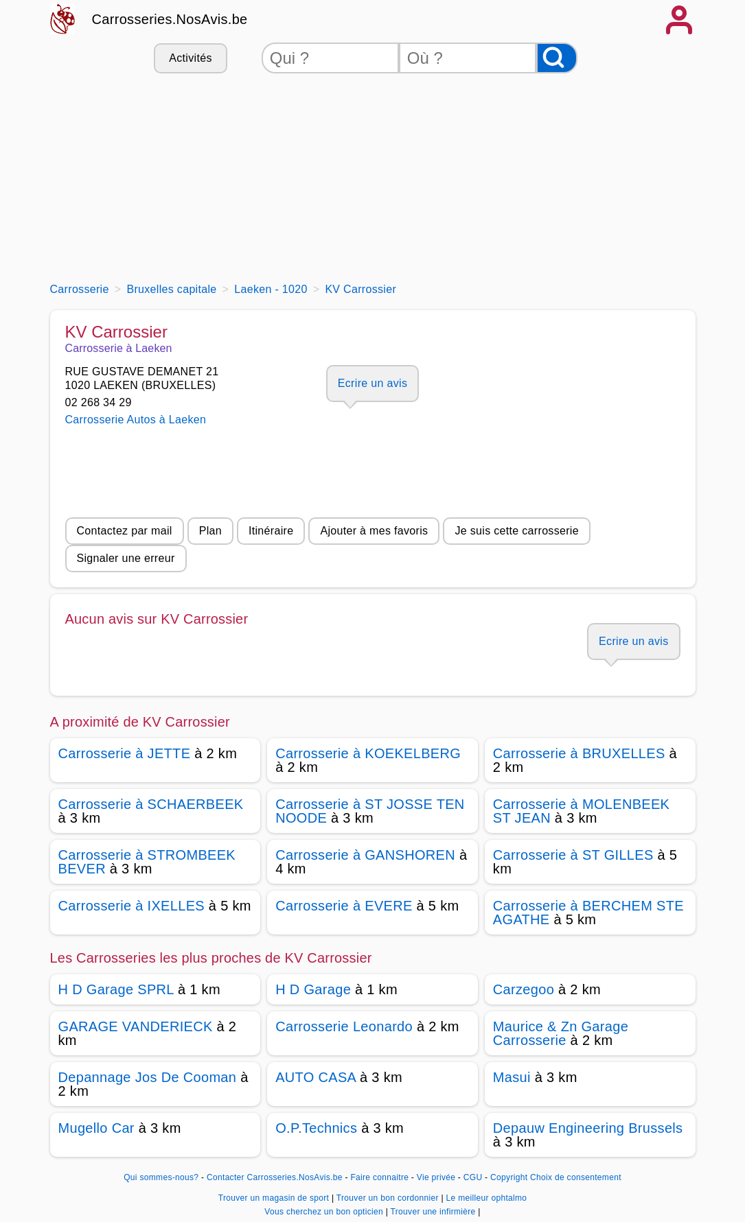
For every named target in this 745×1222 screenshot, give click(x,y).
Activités (190, 58)
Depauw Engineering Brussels (588, 1128)
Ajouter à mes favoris (374, 531)
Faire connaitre (379, 1177)
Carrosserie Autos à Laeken (136, 419)
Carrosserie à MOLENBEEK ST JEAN (581, 811)
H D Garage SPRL (116, 989)
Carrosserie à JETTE (124, 753)
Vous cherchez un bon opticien (324, 1212)
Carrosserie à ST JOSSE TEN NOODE (369, 811)
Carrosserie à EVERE (343, 905)
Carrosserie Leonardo (344, 1026)
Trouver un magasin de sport (275, 1198)
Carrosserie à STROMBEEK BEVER (147, 861)
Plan (210, 531)
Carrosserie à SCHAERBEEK (151, 804)
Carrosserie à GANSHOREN (365, 854)
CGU (473, 1177)
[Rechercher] (556, 58)
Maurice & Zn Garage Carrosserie (560, 1033)
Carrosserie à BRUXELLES (579, 753)
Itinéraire (271, 531)
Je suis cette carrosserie (517, 531)
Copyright (508, 1177)
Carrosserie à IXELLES (131, 905)
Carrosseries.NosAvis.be (170, 19)
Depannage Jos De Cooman (147, 1077)
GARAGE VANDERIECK (135, 1026)
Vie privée (436, 1177)
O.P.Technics (316, 1128)
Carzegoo (523, 989)
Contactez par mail (124, 531)
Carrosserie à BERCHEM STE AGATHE (588, 912)
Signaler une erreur (126, 558)
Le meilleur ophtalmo (486, 1198)
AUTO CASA (315, 1077)
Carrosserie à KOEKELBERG (368, 753)
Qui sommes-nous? (161, 1177)
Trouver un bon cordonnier (389, 1198)
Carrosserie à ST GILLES (573, 854)
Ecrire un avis (372, 383)
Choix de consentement (575, 1177)
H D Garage (313, 989)
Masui (512, 1077)
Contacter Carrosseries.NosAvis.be (275, 1177)
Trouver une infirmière (435, 1212)
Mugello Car (96, 1128)
